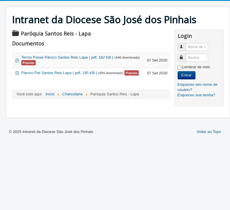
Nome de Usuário (184, 44)
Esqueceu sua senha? (196, 95)
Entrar (186, 75)
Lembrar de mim (196, 67)
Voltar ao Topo (209, 132)
